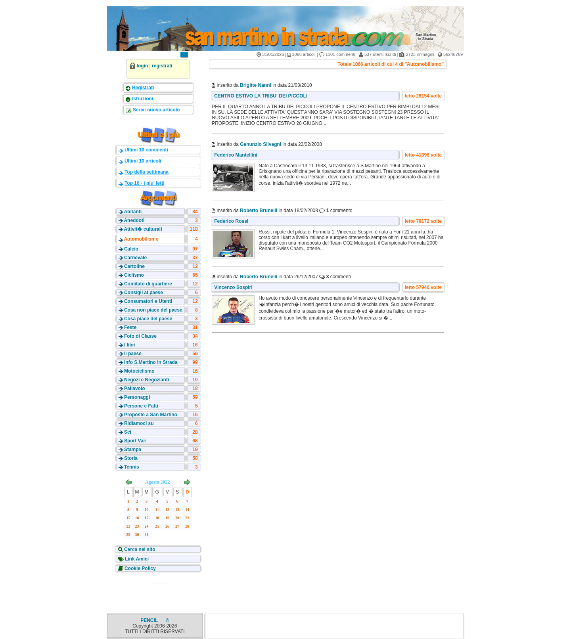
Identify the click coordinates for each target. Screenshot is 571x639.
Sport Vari (135, 441)
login (142, 66)
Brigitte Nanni (255, 85)
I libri (130, 345)
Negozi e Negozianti (146, 380)
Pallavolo (134, 388)
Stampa (132, 449)
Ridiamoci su (139, 423)
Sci (127, 432)
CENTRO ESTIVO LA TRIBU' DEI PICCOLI (260, 96)
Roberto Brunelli (258, 210)
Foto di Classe (140, 336)
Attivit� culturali (143, 229)
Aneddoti (134, 220)
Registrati (143, 87)
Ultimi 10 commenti (146, 150)
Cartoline (134, 266)
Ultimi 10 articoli (143, 161)
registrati (162, 66)
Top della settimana (147, 172)
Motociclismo (139, 371)
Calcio (131, 249)
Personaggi (137, 397)
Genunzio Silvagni (260, 144)
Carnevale (135, 257)
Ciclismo (134, 275)
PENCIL (149, 620)
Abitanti (133, 211)
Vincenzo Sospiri (233, 287)
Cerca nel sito (139, 549)
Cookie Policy (139, 568)
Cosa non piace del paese (153, 310)
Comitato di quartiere (148, 284)
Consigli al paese (143, 292)
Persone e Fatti (141, 406)
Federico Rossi (231, 221)
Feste (130, 327)
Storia (131, 458)
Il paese (133, 353)
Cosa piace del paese (148, 318)
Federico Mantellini (235, 155)
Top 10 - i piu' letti (145, 183)
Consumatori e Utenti (148, 301)
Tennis (131, 467)
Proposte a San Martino (150, 414)
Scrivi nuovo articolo (156, 110)
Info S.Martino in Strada (151, 362)
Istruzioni (142, 98)
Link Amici (136, 559)
